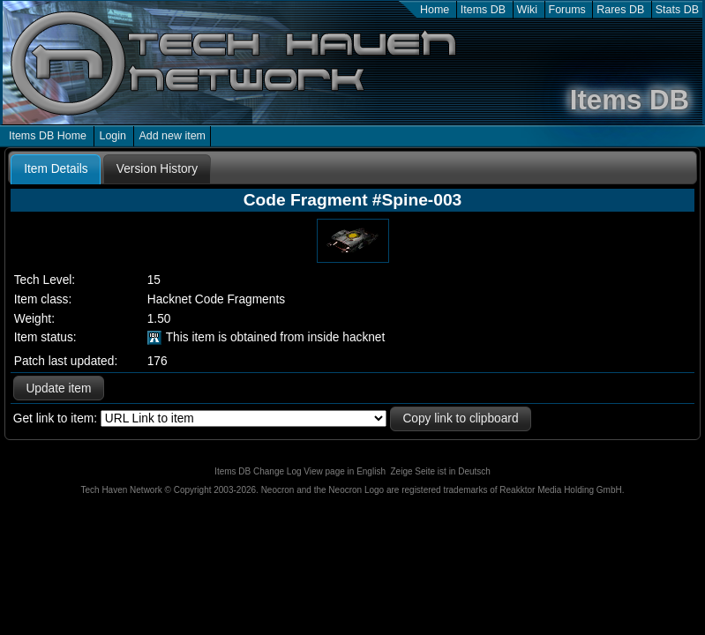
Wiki (527, 10)
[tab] (56, 169)
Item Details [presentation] (55, 169)
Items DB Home (47, 136)
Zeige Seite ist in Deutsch (441, 471)
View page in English (345, 471)
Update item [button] (58, 388)
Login (112, 136)
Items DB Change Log (257, 471)
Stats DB (677, 10)
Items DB (483, 10)
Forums (567, 10)
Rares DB (620, 10)
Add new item (172, 136)
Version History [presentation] (157, 169)
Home (434, 10)
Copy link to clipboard (460, 418)
